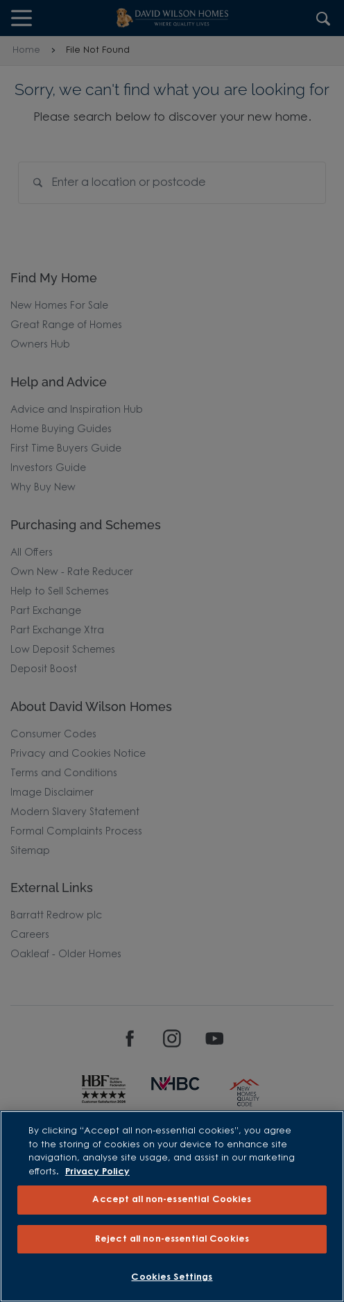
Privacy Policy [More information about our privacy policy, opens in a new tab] (97, 1171)
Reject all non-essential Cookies (172, 1239)
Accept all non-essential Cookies (171, 1199)
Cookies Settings (171, 1277)
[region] (172, 1206)
